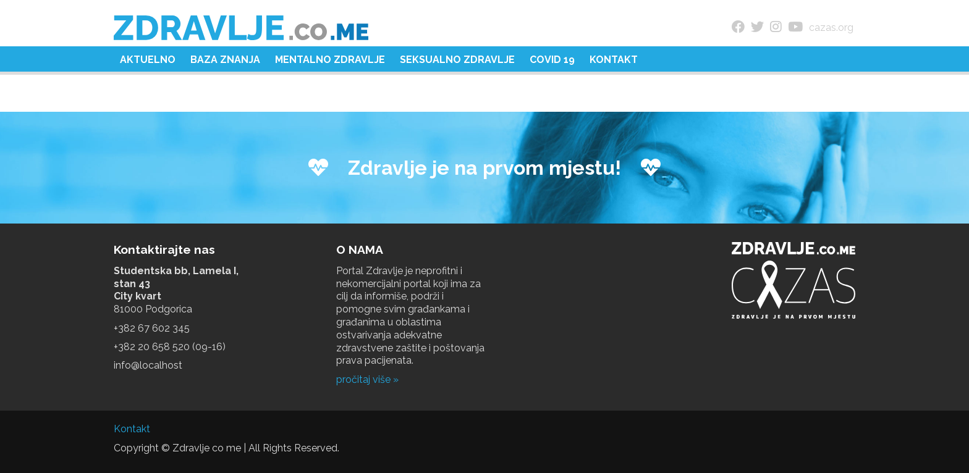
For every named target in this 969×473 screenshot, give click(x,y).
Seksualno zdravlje (457, 59)
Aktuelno (148, 59)
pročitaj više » (367, 379)
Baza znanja (225, 59)
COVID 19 (552, 59)
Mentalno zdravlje (330, 59)
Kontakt (614, 59)
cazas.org (831, 27)
